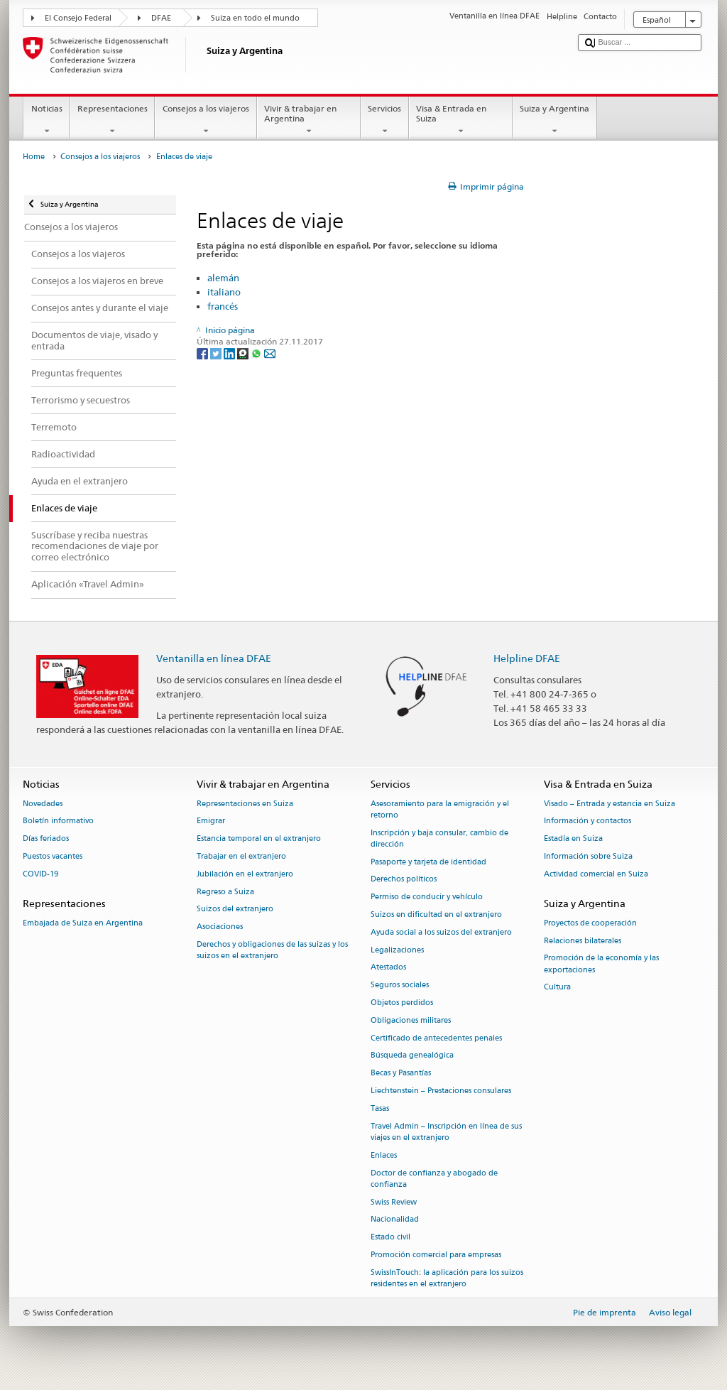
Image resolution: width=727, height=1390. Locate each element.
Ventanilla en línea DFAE (213, 658)
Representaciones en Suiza (245, 803)
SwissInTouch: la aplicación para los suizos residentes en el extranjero (447, 1278)
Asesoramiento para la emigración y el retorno (440, 809)
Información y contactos (587, 821)
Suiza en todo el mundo (255, 18)
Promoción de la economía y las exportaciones (601, 964)
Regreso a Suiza (225, 891)
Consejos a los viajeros (205, 120)
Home (34, 156)
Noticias (46, 120)
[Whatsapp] (257, 352)
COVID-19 (40, 874)
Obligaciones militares (411, 1020)
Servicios (384, 120)
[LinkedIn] (230, 352)
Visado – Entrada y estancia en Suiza (609, 803)
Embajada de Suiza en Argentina (83, 923)
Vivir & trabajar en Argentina (309, 120)
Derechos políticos (404, 879)
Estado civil (390, 1237)
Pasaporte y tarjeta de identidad (428, 862)
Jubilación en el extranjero (245, 874)
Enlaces (384, 1155)
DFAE (161, 18)
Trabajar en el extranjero (241, 856)
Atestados (388, 967)
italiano (224, 292)
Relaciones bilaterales (582, 940)
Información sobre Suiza (588, 856)
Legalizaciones (397, 950)
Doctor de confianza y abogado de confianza (434, 1178)
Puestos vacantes (52, 856)
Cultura (557, 987)
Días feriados (46, 839)
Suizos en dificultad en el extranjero (436, 914)
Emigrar (211, 821)
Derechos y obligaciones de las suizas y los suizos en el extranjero (272, 950)
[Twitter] (217, 352)
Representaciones (112, 120)
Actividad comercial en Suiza (596, 874)
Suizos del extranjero (235, 909)
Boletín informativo (58, 821)
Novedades (42, 803)
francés (222, 306)
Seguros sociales (400, 985)
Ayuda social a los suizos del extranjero (441, 932)
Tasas (380, 1108)
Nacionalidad (395, 1220)
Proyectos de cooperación (590, 923)
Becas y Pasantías (401, 1073)
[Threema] (244, 352)
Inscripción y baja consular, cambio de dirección (439, 838)
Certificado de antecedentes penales (436, 1038)
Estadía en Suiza (573, 839)
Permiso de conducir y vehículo (427, 897)
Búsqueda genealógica (412, 1055)
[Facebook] (203, 352)
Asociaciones (220, 927)
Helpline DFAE (526, 658)
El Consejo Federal (78, 18)
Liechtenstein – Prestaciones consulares (441, 1090)
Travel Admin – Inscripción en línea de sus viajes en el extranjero (446, 1132)
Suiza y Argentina (554, 120)
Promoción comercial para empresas (436, 1254)
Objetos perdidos (402, 1002)
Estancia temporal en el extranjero (259, 839)
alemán (223, 277)
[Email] (269, 352)
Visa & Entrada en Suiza (461, 120)
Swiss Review (394, 1202)
